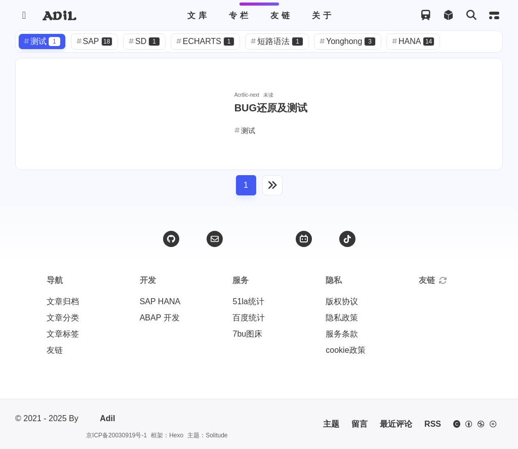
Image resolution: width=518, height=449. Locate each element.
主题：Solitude (207, 435)
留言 (359, 424)
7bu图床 (247, 334)
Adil (100, 419)
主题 (331, 424)
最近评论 (396, 424)
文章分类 (63, 317)
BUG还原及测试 (270, 107)
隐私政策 (342, 317)
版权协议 (342, 301)
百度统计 (248, 317)
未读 (268, 95)
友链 (55, 350)
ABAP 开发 (160, 317)
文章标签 (63, 334)
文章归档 (63, 301)
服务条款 (342, 334)
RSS (432, 424)
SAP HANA (160, 301)
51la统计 (248, 301)
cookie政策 (345, 350)
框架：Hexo (167, 435)
